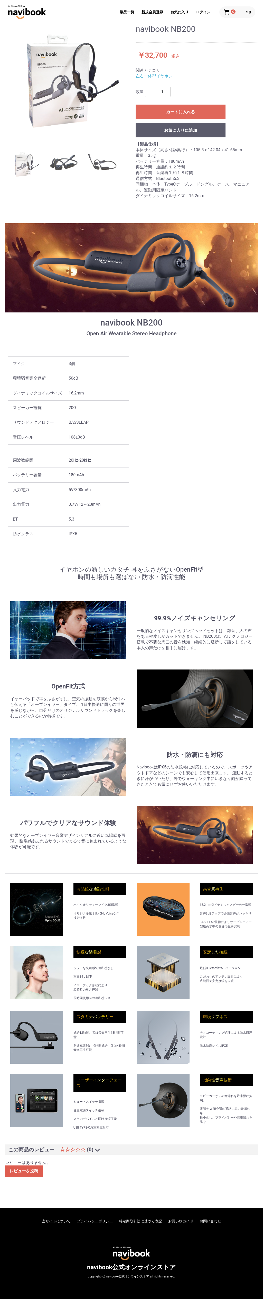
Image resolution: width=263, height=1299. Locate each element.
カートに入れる (180, 111)
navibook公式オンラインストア (131, 1267)
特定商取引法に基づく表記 (140, 1221)
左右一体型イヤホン (154, 76)
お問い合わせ (210, 1221)
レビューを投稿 (24, 1171)
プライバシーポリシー (95, 1221)
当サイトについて (56, 1221)
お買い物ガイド (180, 1221)
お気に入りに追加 (180, 130)
